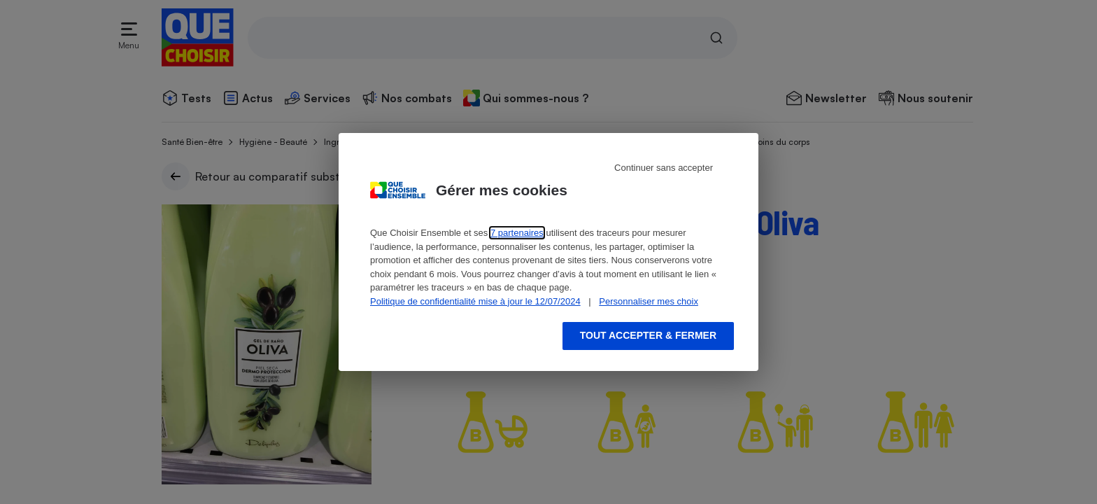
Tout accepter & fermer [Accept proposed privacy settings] (648, 335)
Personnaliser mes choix (648, 301)
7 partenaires (517, 232)
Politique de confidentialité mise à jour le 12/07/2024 (475, 301)
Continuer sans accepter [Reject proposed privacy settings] (663, 167)
